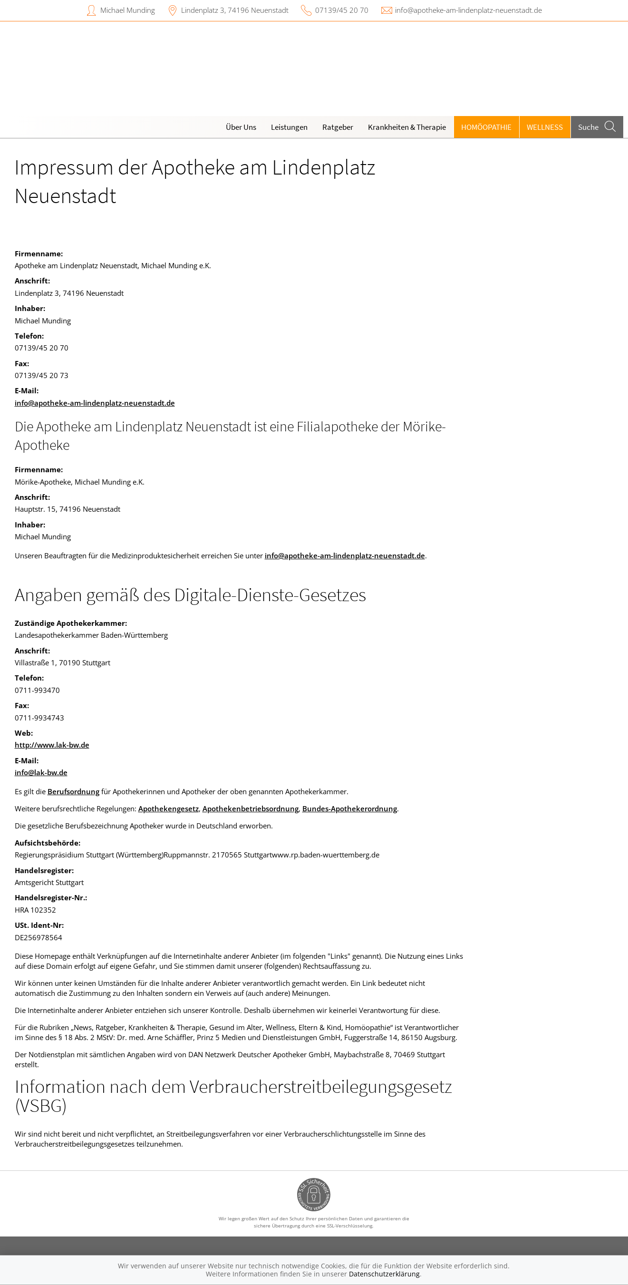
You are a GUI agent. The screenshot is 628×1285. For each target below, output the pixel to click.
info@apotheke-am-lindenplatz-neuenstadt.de (468, 10)
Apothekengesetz (168, 808)
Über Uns (241, 127)
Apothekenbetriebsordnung (251, 808)
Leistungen (289, 127)
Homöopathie (486, 127)
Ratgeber (337, 127)
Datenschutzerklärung (384, 1273)
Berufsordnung (73, 791)
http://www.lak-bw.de (52, 745)
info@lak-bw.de (41, 772)
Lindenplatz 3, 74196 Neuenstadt (235, 10)
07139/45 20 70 (341, 10)
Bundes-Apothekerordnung (349, 808)
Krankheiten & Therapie (407, 127)
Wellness (545, 127)
